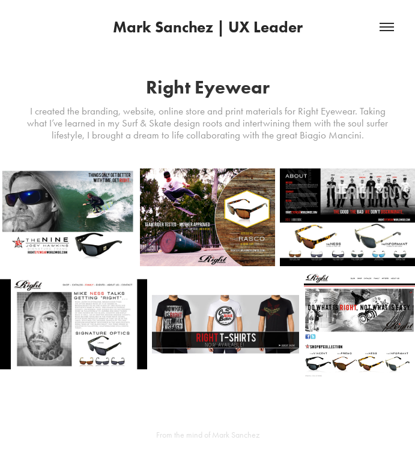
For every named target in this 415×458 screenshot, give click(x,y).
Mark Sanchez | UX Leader (208, 27)
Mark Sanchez (235, 435)
